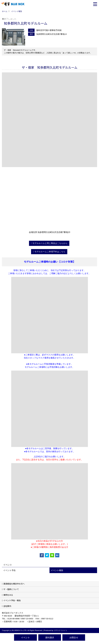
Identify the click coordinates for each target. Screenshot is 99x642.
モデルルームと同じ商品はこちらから (49, 243)
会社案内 (7, 606)
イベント (25, 637)
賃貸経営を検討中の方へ (14, 583)
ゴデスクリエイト (60, 630)
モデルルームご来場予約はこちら (49, 251)
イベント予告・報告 (12, 600)
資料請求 (49, 637)
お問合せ (73, 637)
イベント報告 (57, 570)
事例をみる (8, 594)
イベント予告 (9, 570)
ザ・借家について (11, 589)
